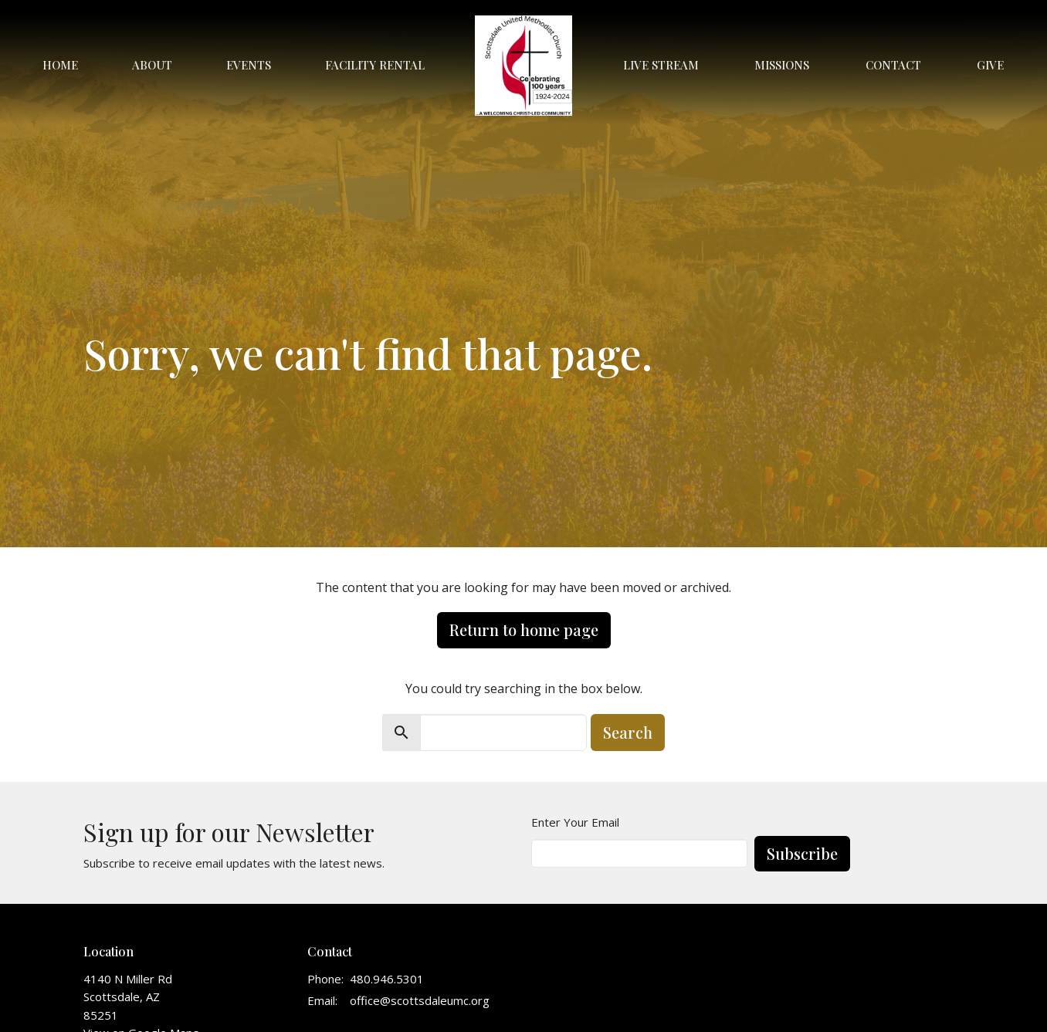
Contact (893, 65)
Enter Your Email (575, 822)
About (152, 65)
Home (60, 65)
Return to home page (523, 629)
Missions (781, 65)
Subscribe (802, 853)
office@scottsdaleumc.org (420, 1000)
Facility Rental (375, 65)
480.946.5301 (387, 978)
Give (990, 65)
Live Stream (661, 65)
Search (627, 732)
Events (248, 65)
